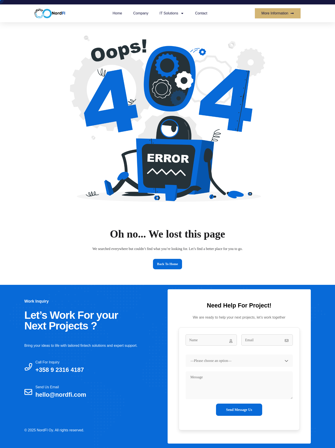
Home (117, 13)
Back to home (167, 264)
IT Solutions (171, 13)
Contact (201, 13)
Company (140, 13)
